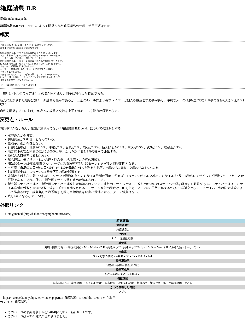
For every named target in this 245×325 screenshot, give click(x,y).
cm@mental (15, 217)
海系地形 (54, 195)
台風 (69, 150)
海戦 (47, 250)
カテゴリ (6, 305)
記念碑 (12, 163)
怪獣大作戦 (132, 268)
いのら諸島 (112, 277)
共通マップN (131, 250)
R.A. (114, 241)
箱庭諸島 (122, 224)
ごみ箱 (83, 163)
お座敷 (119, 259)
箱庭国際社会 (61, 286)
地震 (32, 150)
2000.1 (141, 259)
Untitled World (126, 286)
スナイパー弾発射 (63, 187)
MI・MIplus (91, 250)
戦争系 (123, 246)
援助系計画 (15, 146)
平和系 (123, 237)
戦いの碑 (45, 163)
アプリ (123, 295)
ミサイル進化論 (172, 250)
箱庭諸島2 (122, 233)
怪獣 (11, 159)
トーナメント (192, 250)
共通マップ (114, 250)
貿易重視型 (126, 241)
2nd (150, 259)
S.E (95, 259)
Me (158, 250)
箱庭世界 (110, 286)
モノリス (29, 163)
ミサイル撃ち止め (66, 183)
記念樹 (58, 163)
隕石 (86, 150)
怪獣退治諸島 (115, 268)
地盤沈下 (14, 155)
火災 (150, 150)
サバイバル (148, 250)
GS (127, 259)
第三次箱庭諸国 (172, 286)
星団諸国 (76, 286)
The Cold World (93, 286)
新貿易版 (142, 286)
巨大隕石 (108, 150)
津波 (52, 150)
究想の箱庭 (106, 259)
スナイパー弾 (26, 187)
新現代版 (155, 286)
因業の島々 (59, 250)
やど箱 (188, 286)
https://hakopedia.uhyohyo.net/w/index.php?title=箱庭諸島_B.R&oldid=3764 (51, 301)
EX (133, 259)
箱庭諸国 (122, 281)
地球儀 (71, 163)
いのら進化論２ (130, 277)
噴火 (131, 150)
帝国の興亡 (75, 250)
